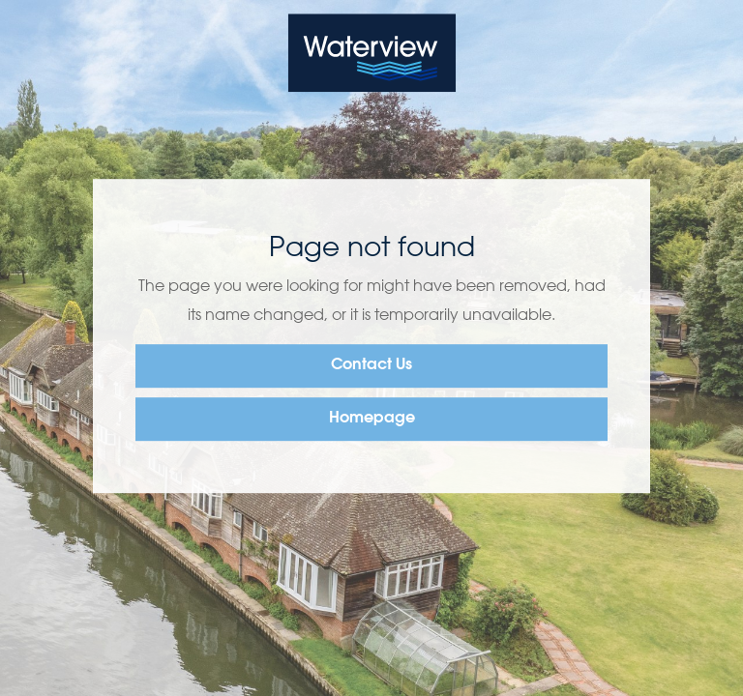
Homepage (372, 418)
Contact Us (371, 365)
